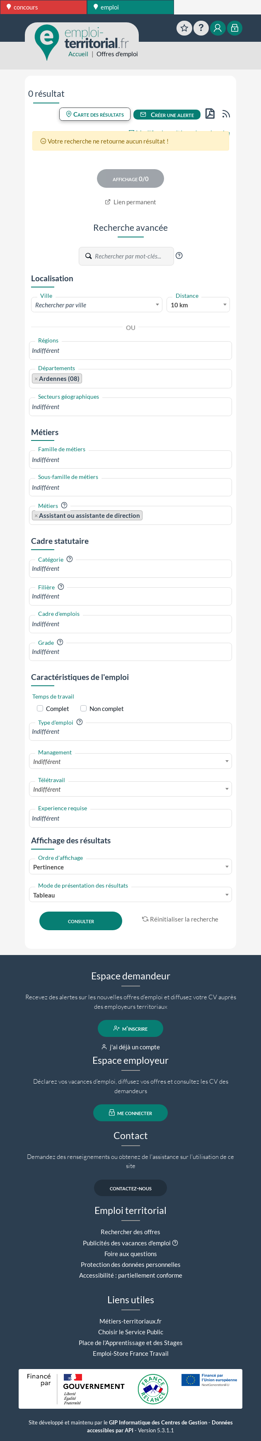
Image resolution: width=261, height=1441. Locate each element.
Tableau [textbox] (44, 895)
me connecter (130, 1112)
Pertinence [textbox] (48, 867)
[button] (179, 255)
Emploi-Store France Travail (131, 1353)
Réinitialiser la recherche (180, 919)
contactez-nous (131, 1188)
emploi (106, 7)
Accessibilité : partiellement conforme (130, 1275)
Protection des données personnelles (131, 1264)
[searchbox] (130, 350)
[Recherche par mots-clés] (134, 256)
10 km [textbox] (179, 305)
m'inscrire (131, 1028)
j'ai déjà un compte (130, 1047)
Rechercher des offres (130, 1231)
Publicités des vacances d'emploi (127, 1243)
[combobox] (96, 304)
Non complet (106, 708)
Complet (57, 708)
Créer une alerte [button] (167, 114)
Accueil (78, 53)
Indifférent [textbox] (46, 761)
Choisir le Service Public (130, 1332)
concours (22, 7)
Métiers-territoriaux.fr (130, 1321)
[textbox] (97, 305)
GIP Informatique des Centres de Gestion (158, 1422)
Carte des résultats (95, 114)
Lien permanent (131, 202)
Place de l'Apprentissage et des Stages (131, 1342)
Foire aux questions (130, 1253)
